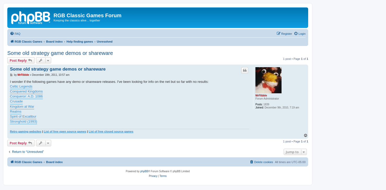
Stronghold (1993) (23, 121)
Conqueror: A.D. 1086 (26, 96)
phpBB (144, 171)
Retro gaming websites (25, 131)
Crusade (16, 101)
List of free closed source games (111, 131)
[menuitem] (15, 34)
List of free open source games (65, 131)
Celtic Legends (21, 86)
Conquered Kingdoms (26, 91)
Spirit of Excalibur (23, 116)
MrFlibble (261, 95)
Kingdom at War (22, 106)
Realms (15, 111)
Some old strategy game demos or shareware (60, 53)
